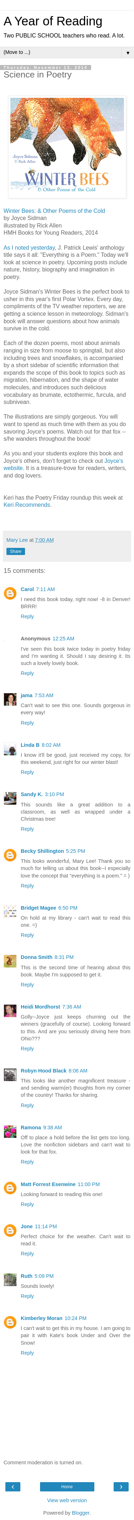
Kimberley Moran (42, 1318)
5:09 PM (44, 1276)
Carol (27, 589)
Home (67, 1486)
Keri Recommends (27, 505)
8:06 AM (78, 1071)
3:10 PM (54, 794)
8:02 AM (51, 745)
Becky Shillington (42, 851)
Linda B (30, 745)
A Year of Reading (53, 21)
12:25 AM (63, 638)
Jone (27, 1226)
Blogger (80, 1513)
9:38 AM (52, 1127)
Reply (27, 616)
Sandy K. (32, 794)
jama (27, 695)
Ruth (27, 1276)
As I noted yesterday (29, 248)
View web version (67, 1500)
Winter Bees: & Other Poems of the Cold (54, 211)
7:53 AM (44, 695)
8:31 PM (64, 957)
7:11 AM (45, 589)
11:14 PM (46, 1226)
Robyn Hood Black (43, 1071)
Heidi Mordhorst (40, 1007)
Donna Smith (37, 957)
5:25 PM (75, 851)
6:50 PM (68, 908)
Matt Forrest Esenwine (48, 1184)
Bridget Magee (38, 908)
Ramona (31, 1127)
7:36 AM (71, 1007)
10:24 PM (76, 1318)
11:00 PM (89, 1184)
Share (15, 551)
